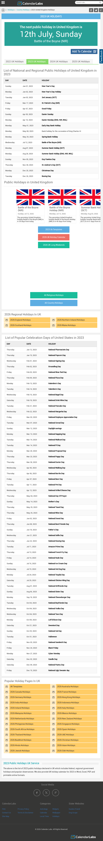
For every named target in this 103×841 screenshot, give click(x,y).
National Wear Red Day (57, 372)
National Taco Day (55, 614)
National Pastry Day (56, 665)
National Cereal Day (56, 423)
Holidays (11, 10)
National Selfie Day (55, 535)
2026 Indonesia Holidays (68, 702)
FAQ (3, 809)
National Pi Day (54, 445)
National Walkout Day (56, 440)
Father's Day (53, 530)
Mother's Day (53, 502)
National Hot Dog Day (56, 569)
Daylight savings (55, 428)
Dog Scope (73, 813)
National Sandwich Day (57, 642)
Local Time (44, 816)
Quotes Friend (74, 809)
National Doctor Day (56, 462)
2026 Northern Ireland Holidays (71, 320)
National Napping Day (57, 434)
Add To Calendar (82, 51)
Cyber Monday (54, 653)
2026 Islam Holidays (66, 745)
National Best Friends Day (58, 524)
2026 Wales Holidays (66, 325)
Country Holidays (22, 10)
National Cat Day (55, 631)
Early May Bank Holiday (51, 126)
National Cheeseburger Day (59, 597)
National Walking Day (56, 468)
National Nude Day (55, 558)
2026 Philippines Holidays (21, 724)
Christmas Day (48, 171)
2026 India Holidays (19, 702)
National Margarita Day (57, 412)
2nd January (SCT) (49, 97)
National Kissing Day (56, 541)
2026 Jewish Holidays (20, 751)
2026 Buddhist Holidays (20, 740)
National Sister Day (56, 592)
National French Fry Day (58, 552)
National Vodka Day (56, 608)
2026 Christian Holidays (67, 740)
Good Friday (46, 109)
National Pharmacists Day (58, 350)
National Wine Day (55, 513)
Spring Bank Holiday (50, 137)
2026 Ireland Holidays (19, 708)
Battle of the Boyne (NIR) (51, 142)
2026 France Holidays (66, 692)
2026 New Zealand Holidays (69, 718)
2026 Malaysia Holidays (20, 713)
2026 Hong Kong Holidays (68, 697)
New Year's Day (48, 86)
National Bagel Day (55, 395)
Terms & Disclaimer (25, 813)
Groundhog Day (54, 366)
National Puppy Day (56, 457)
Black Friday (53, 648)
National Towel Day (56, 507)
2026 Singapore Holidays (68, 724)
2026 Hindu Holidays (19, 745)
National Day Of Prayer (57, 496)
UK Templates (16, 686)
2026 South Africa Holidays (22, 729)
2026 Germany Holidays (20, 697)
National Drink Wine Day (58, 400)
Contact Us (6, 813)
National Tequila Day (56, 575)
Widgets (55, 809)
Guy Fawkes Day (48, 159)
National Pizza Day (55, 378)
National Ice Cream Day (57, 563)
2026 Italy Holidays (65, 708)
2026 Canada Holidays (20, 692)
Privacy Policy (23, 809)
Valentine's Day (54, 389)
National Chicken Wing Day (59, 580)
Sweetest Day (54, 625)
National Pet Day (55, 485)
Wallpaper (56, 813)
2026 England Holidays (20, 320)
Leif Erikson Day (54, 620)
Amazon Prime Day (56, 547)
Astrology (44, 809)
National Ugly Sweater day (58, 670)
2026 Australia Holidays (67, 686)
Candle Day (52, 659)
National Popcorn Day (57, 355)
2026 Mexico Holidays (67, 713)
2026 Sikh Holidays (65, 751)
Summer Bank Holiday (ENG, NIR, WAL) (57, 154)
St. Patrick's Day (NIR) (51, 103)
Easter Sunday (47, 114)
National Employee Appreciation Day (62, 417)
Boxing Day (46, 176)
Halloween (52, 637)
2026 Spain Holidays (66, 729)
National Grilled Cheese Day (59, 490)
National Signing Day (56, 361)
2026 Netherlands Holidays (22, 718)
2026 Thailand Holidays (20, 735)
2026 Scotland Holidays (20, 325)
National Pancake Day (57, 406)
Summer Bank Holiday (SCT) (53, 148)
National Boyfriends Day (58, 603)
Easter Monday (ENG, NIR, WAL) (54, 120)
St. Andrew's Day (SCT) (51, 165)
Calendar (43, 813)
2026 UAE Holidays (65, 735)
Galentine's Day (54, 383)
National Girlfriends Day (57, 586)
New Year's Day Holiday (51, 92)
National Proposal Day (57, 451)
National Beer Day (55, 479)
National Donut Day (56, 518)
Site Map (5, 816)
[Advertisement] (50, 269)
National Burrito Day (56, 473)
